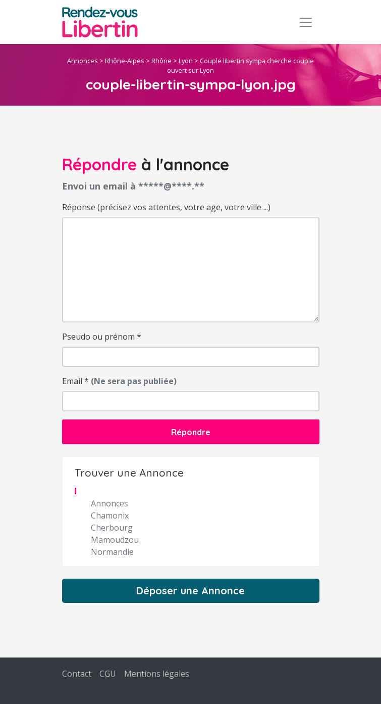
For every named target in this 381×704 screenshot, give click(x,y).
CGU (107, 673)
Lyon (186, 60)
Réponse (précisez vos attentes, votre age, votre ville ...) (166, 207)
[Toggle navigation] (305, 22)
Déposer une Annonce (190, 590)
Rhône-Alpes (124, 60)
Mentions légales (156, 673)
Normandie (112, 551)
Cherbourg (112, 527)
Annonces (82, 60)
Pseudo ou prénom (101, 336)
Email (119, 381)
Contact (76, 673)
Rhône (161, 60)
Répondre (190, 432)
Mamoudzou (115, 539)
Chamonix (110, 515)
